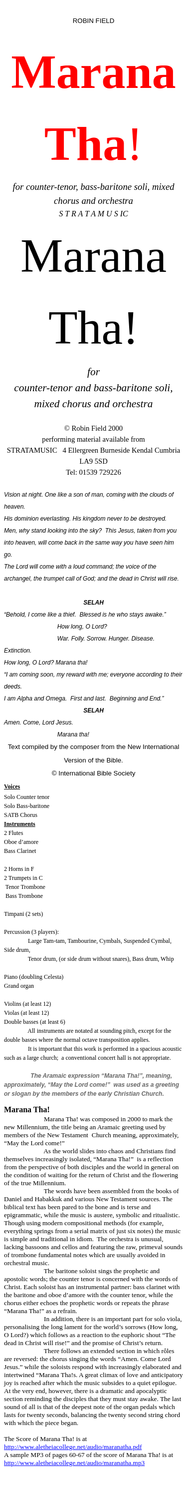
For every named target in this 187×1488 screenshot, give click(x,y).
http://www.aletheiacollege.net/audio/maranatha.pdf (73, 1447)
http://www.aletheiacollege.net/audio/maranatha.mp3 (74, 1463)
